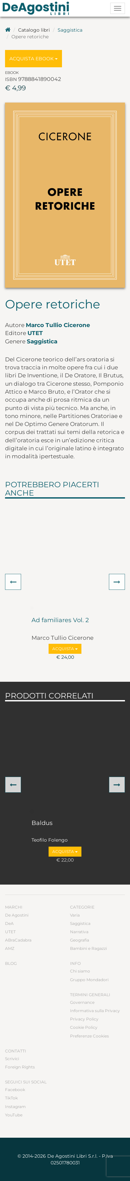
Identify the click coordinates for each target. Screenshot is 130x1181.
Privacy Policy (84, 1018)
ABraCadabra (18, 940)
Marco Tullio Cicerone (58, 325)
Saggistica (70, 30)
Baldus (42, 823)
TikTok (11, 1097)
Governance (82, 1002)
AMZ (9, 948)
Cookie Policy (83, 1027)
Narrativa (79, 931)
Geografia (79, 940)
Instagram (15, 1106)
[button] (13, 582)
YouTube (13, 1114)
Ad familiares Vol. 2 (60, 620)
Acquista (65, 648)
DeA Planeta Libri (38, 8)
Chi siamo (80, 971)
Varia (75, 915)
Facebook (15, 1089)
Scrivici (12, 1058)
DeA (9, 923)
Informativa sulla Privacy (95, 1010)
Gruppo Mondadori (89, 979)
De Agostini (16, 915)
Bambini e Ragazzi (88, 948)
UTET (35, 333)
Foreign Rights (20, 1066)
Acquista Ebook (33, 59)
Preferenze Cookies (89, 1035)
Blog (11, 963)
